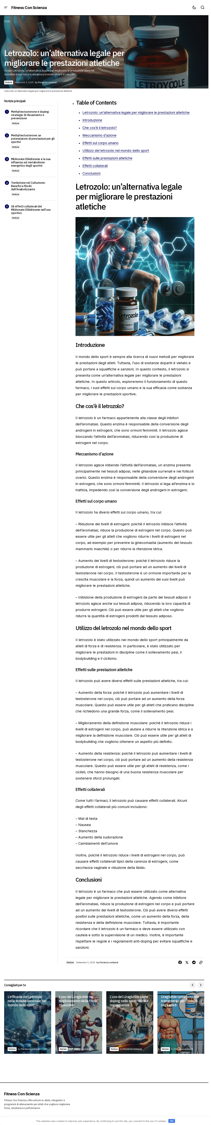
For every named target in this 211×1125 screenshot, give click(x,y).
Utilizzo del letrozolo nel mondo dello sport (117, 157)
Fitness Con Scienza (29, 7)
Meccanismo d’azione (100, 141)
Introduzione (92, 126)
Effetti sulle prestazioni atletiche (108, 164)
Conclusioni (91, 180)
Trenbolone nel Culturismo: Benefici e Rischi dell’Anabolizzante (28, 186)
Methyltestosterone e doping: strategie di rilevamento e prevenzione (30, 115)
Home (7, 21)
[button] (6, 7)
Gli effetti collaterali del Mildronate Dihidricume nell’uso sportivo (31, 210)
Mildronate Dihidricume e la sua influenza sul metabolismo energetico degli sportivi (30, 162)
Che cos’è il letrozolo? (100, 134)
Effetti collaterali (95, 172)
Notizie (8, 82)
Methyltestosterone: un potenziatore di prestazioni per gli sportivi (33, 139)
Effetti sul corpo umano (101, 149)
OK (171, 1120)
